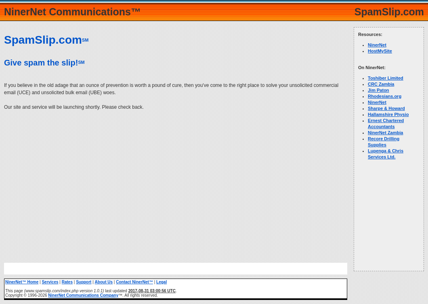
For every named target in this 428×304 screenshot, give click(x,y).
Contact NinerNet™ (134, 282)
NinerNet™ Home (21, 282)
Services (50, 282)
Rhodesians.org (384, 96)
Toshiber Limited (385, 78)
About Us (104, 282)
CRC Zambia (381, 84)
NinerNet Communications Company (83, 295)
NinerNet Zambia (385, 132)
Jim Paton (378, 90)
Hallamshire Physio (388, 114)
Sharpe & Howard (386, 108)
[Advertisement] (175, 182)
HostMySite (380, 51)
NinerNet (377, 44)
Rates (67, 282)
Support (83, 282)
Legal (161, 282)
